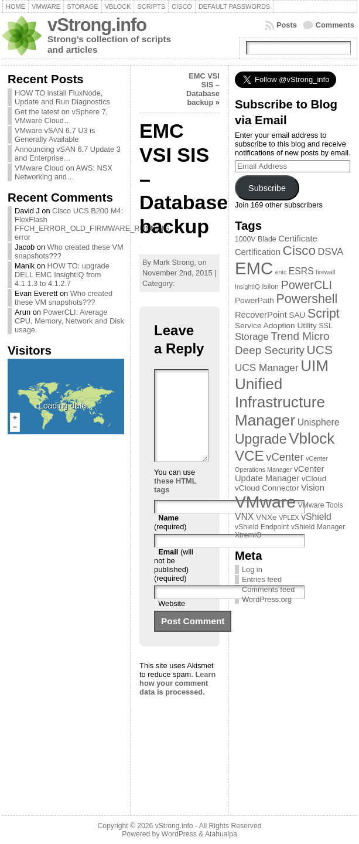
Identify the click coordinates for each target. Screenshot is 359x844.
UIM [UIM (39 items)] (314, 366)
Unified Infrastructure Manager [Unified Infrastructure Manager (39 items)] (280, 402)
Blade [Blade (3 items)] (267, 239)
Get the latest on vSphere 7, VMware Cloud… (61, 116)
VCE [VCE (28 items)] (249, 456)
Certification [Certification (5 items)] (258, 252)
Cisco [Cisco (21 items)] (299, 250)
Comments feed (268, 589)
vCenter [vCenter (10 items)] (284, 457)
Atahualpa (221, 834)
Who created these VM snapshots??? (63, 298)
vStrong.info (96, 25)
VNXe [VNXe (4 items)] (266, 517)
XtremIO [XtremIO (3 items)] (248, 535)
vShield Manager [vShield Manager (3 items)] (318, 527)
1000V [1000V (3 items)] (245, 239)
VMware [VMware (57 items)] (265, 501)
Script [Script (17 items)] (323, 314)
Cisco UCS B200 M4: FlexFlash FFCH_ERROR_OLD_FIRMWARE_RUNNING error (92, 223)
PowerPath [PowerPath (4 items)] (254, 300)
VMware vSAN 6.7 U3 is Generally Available (55, 135)
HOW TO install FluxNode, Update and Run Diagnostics (62, 97)
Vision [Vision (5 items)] (312, 487)
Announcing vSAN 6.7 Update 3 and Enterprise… (68, 153)
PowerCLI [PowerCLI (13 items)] (306, 284)
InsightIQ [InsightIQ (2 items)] (247, 286)
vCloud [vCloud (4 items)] (314, 478)
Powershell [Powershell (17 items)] (306, 299)
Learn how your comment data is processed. (177, 701)
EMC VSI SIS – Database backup (203, 89)
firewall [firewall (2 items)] (325, 271)
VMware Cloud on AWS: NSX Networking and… (63, 172)
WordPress (179, 834)
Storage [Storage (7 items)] (252, 336)
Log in (252, 569)
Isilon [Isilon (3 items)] (270, 287)
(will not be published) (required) (173, 582)
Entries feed (262, 579)
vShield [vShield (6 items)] (316, 517)
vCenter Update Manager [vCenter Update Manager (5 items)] (279, 473)
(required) (170, 540)
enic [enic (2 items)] (281, 271)
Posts (286, 25)
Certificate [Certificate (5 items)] (297, 238)
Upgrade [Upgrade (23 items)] (261, 439)
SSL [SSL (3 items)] (325, 326)
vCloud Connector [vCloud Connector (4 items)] (267, 488)
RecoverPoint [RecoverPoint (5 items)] (261, 314)
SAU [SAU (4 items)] (297, 315)
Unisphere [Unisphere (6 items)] (319, 422)
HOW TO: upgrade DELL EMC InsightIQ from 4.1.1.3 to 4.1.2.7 (62, 274)
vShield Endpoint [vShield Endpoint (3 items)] (262, 527)
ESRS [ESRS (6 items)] (301, 271)
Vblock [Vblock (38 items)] (311, 438)
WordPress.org (267, 599)
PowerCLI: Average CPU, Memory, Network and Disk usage (69, 321)
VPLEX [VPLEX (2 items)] (289, 517)
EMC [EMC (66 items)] (254, 268)
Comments (335, 25)
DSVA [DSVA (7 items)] (331, 251)
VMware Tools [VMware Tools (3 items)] (320, 505)
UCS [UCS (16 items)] (320, 349)
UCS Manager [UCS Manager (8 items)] (267, 367)
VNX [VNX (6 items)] (244, 517)
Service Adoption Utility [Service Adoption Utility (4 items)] (276, 325)
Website (171, 621)
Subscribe (267, 188)
